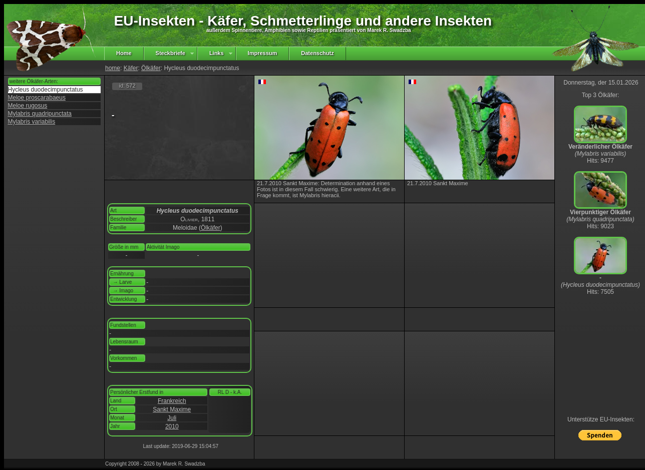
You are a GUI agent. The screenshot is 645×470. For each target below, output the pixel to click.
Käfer (131, 68)
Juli (171, 417)
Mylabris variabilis (32, 121)
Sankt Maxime (172, 409)
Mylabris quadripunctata (40, 113)
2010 (172, 426)
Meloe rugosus (28, 105)
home (112, 68)
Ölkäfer (151, 68)
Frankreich (172, 400)
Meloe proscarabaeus (37, 97)
